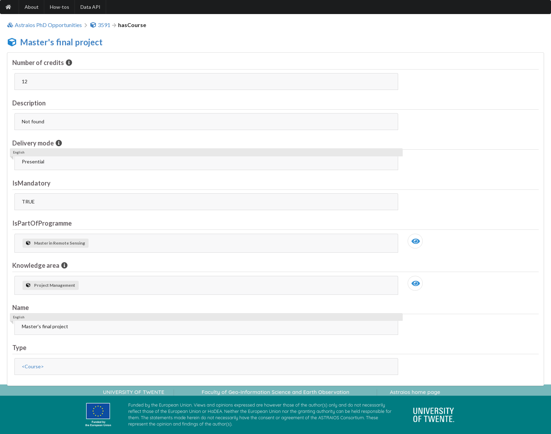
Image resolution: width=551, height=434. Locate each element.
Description (29, 103)
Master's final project (61, 42)
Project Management (50, 285)
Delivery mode (33, 143)
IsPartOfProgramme (42, 223)
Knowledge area (36, 265)
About (32, 7)
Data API (90, 7)
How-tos (59, 7)
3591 (100, 25)
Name (20, 307)
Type (19, 347)
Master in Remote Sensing (55, 243)
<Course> (33, 366)
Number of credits (38, 62)
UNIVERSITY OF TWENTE (133, 392)
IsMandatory (31, 183)
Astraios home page (415, 392)
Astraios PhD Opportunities (44, 25)
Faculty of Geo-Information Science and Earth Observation (275, 392)
